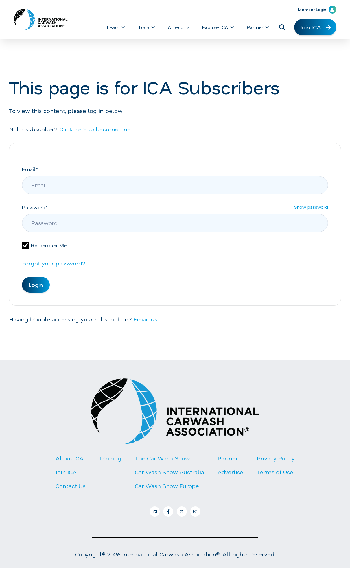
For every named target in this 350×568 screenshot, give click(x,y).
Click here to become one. (95, 129)
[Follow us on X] (182, 511)
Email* (30, 169)
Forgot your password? (53, 263)
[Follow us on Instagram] (195, 511)
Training (110, 458)
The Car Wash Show (162, 458)
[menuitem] (115, 27)
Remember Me (49, 245)
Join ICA (315, 27)
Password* (35, 207)
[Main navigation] (171, 27)
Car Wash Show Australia (169, 472)
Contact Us (71, 485)
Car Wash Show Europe (167, 485)
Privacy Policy (276, 458)
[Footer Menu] (175, 476)
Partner (228, 458)
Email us (145, 319)
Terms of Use (275, 472)
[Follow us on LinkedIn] (155, 511)
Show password (311, 208)
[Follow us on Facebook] (168, 511)
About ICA (70, 458)
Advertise (230, 472)
